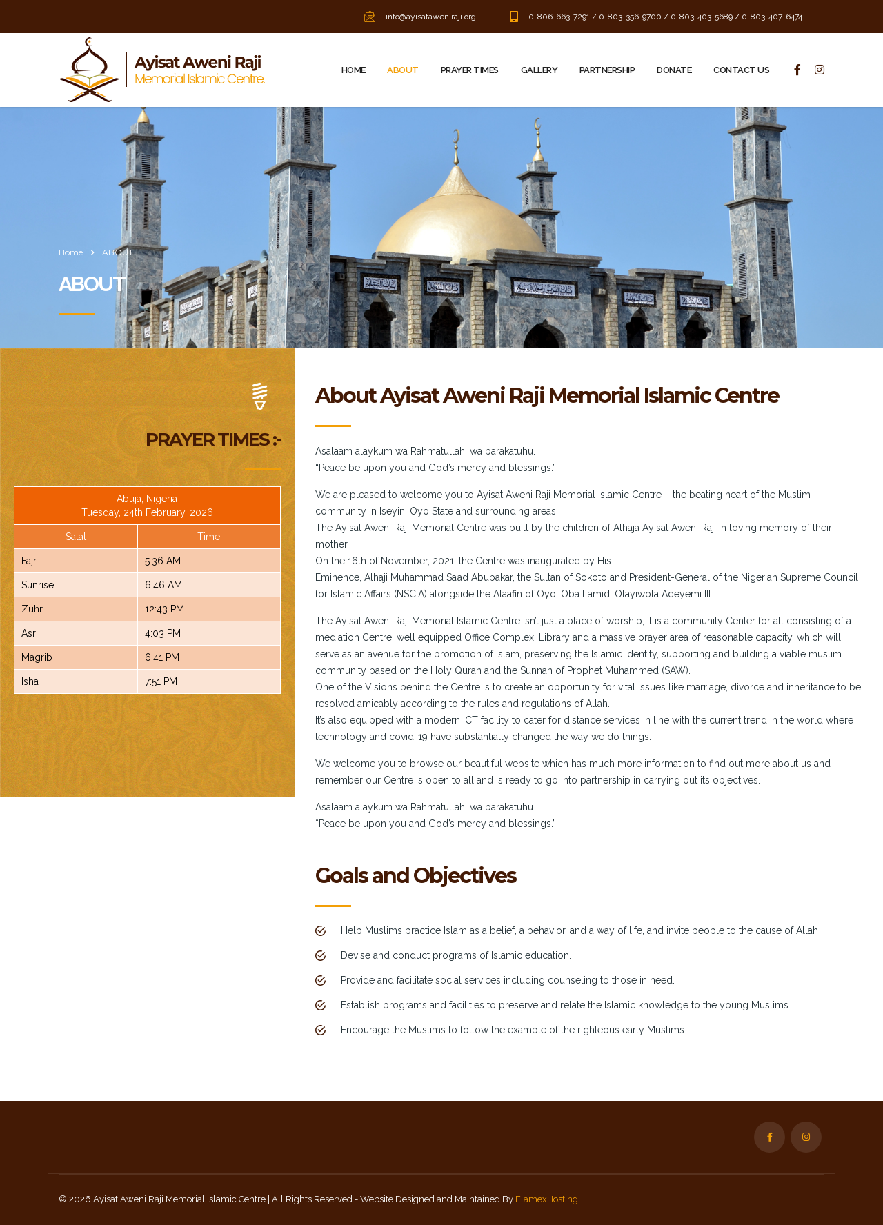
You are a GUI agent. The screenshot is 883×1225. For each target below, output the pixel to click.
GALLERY (539, 70)
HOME (353, 70)
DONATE (674, 70)
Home (71, 252)
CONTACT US (741, 70)
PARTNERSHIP (607, 70)
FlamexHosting (546, 1199)
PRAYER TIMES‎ (470, 70)
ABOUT (402, 70)
